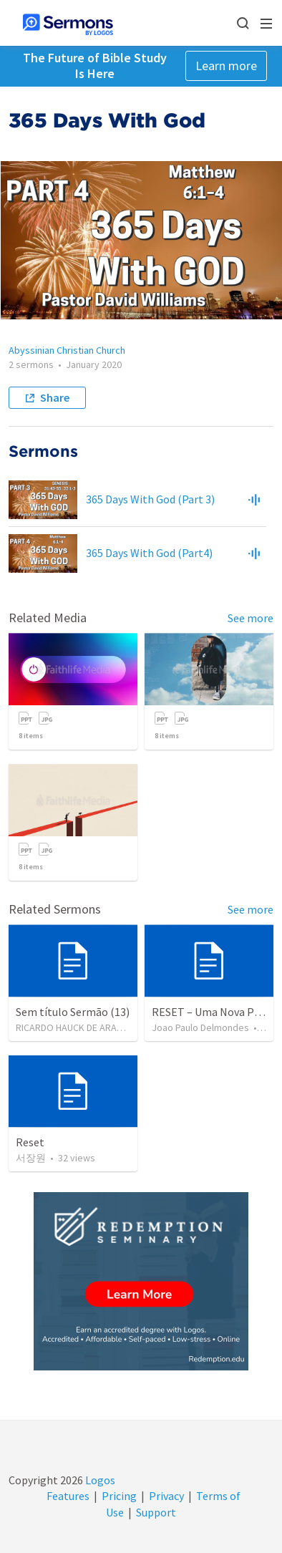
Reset (30, 1142)
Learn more (226, 65)
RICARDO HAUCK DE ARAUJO (75, 1027)
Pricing (119, 1496)
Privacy (166, 1496)
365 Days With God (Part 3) (150, 499)
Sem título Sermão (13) (73, 1012)
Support (156, 1512)
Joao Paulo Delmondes (200, 1027)
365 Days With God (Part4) (149, 553)
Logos (99, 1480)
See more (250, 618)
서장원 (31, 1157)
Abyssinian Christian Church (67, 350)
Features (68, 1496)
